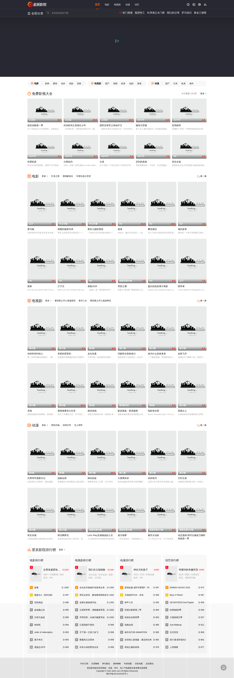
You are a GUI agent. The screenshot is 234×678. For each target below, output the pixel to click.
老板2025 (92, 285)
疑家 (29, 285)
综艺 (137, 4)
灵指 (29, 409)
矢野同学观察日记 (36, 476)
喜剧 (71, 83)
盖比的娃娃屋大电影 (158, 285)
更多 (203, 93)
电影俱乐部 (153, 409)
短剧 (131, 83)
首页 (97, 4)
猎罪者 (181, 285)
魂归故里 (182, 228)
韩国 (115, 83)
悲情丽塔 (176, 125)
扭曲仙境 (62, 476)
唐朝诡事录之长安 (67, 409)
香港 (139, 83)
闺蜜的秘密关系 (65, 228)
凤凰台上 (182, 409)
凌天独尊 (122, 533)
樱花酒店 (152, 228)
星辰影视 (37, 4)
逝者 (120, 228)
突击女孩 (176, 161)
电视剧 (117, 4)
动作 (63, 83)
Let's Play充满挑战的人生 (100, 533)
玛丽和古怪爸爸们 (127, 352)
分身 (102, 161)
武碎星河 (152, 476)
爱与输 (30, 228)
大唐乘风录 (123, 476)
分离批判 (68, 161)
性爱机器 (31, 161)
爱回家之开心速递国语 (65, 300)
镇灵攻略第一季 (35, 125)
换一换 (202, 176)
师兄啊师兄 (63, 533)
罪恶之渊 (122, 285)
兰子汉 (61, 285)
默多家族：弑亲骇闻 (128, 409)
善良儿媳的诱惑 (95, 228)
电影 (107, 4)
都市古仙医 (153, 533)
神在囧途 (92, 476)
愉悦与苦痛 (141, 125)
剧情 (47, 83)
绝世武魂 (55, 424)
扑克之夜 (55, 176)
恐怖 (79, 83)
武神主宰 (67, 424)
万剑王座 (182, 476)
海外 (191, 83)
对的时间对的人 (35, 352)
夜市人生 (83, 300)
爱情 (55, 83)
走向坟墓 (92, 352)
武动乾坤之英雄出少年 (75, 125)
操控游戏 (92, 409)
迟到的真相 (141, 161)
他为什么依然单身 (157, 352)
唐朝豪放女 (68, 176)
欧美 (123, 83)
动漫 (128, 4)
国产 (107, 83)
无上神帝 (78, 424)
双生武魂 (31, 533)
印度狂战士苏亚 (83, 176)
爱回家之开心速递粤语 (100, 300)
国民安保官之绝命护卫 (111, 125)
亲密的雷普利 (64, 352)
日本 (175, 83)
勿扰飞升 (182, 352)
